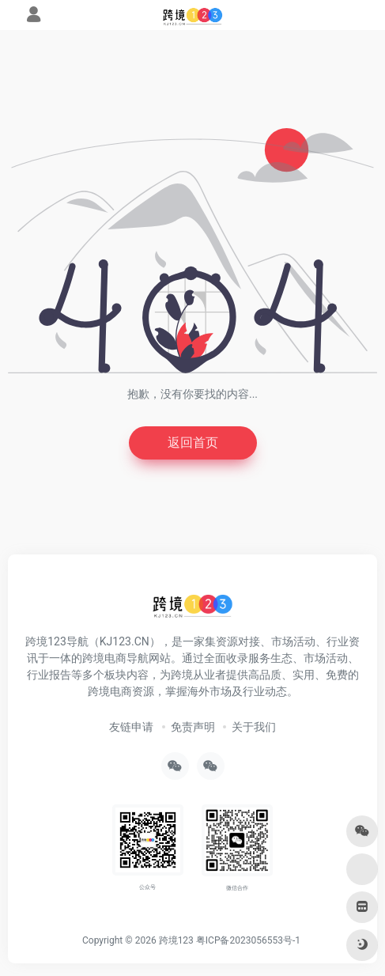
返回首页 (193, 442)
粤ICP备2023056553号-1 (248, 940)
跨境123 (176, 940)
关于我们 (254, 727)
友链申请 (131, 727)
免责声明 (193, 727)
